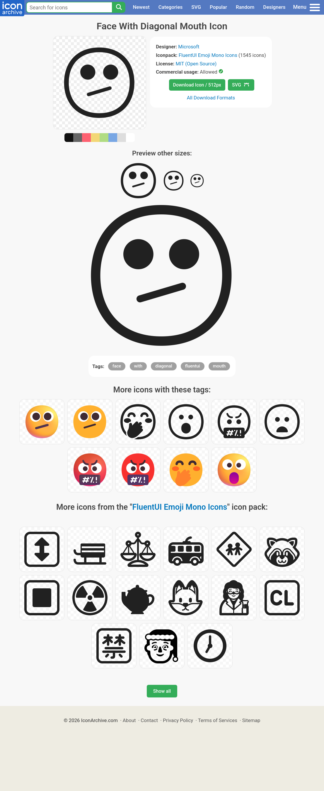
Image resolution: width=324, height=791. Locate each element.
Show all (162, 691)
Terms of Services (217, 720)
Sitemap (251, 720)
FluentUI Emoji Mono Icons (208, 55)
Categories (170, 7)
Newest (141, 7)
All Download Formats (211, 98)
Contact (149, 720)
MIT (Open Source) (196, 64)
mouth (219, 366)
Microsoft (188, 47)
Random (245, 7)
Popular (218, 7)
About (129, 720)
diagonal (163, 366)
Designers (274, 7)
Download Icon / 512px (197, 85)
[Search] (118, 7)
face (116, 366)
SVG (196, 7)
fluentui (192, 366)
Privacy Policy (178, 720)
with (138, 366)
